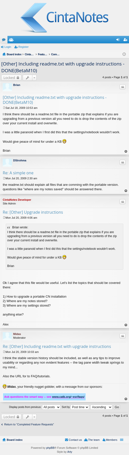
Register (23, 46)
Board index (15, 439)
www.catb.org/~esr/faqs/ (68, 396)
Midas (17, 333)
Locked (9, 77)
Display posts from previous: (35, 407)
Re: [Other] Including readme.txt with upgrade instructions (57, 346)
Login (7, 46)
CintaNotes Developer (17, 199)
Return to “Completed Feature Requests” (29, 424)
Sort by (75, 407)
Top (126, 151)
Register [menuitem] (126, 40)
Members (12, 40)
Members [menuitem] (111, 439)
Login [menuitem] (119, 40)
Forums (4, 40)
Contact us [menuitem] (75, 439)
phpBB (50, 447)
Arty (69, 451)
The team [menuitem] (94, 439)
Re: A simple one (18, 173)
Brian (16, 84)
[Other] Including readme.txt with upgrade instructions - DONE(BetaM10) (55, 100)
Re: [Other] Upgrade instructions (33, 212)
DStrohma (19, 160)
